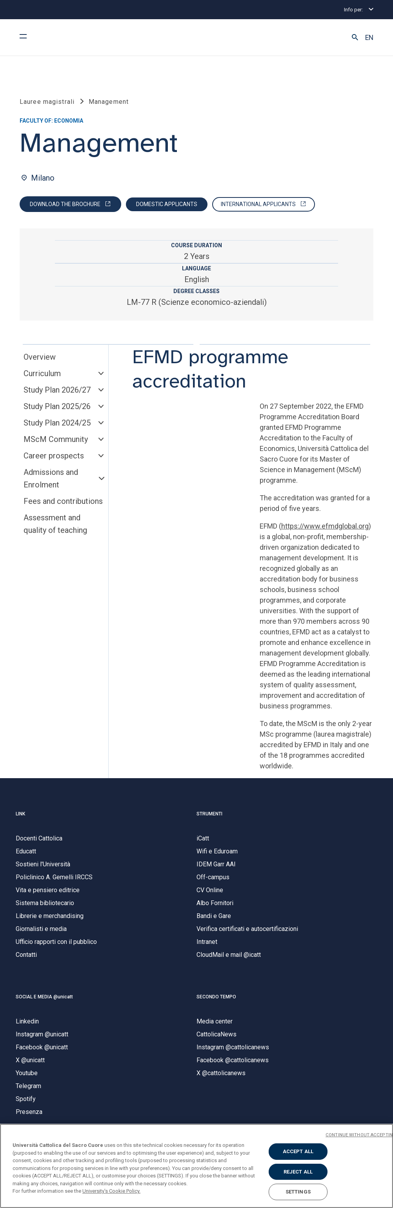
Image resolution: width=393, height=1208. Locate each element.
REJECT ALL (298, 1172)
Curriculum (42, 373)
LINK (20, 814)
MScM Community (56, 439)
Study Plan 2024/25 (57, 422)
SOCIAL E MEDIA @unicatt (44, 997)
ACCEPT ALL (298, 1151)
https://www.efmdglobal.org (325, 526)
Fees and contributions (63, 501)
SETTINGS (298, 1192)
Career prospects (54, 455)
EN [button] (369, 38)
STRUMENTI (209, 814)
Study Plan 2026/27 (57, 390)
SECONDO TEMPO (216, 997)
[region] (196, 1166)
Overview (40, 357)
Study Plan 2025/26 (57, 406)
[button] (355, 37)
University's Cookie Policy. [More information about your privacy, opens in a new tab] (111, 1191)
